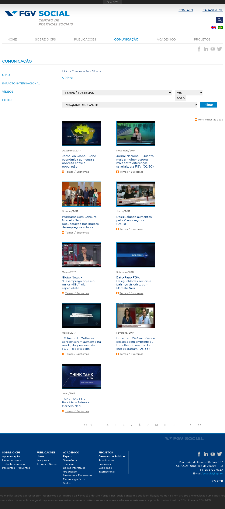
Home (12, 39)
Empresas (104, 464)
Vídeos (7, 91)
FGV (112, 2)
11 (165, 424)
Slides (66, 483)
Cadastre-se (212, 9)
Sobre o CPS (45, 39)
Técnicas (68, 464)
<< (85, 424)
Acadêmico (166, 39)
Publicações (85, 39)
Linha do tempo (12, 460)
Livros (40, 456)
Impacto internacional (21, 83)
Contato (186, 9)
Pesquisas (43, 460)
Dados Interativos (74, 467)
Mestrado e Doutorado (77, 475)
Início (65, 71)
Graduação (70, 471)
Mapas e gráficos (74, 479)
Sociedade (105, 467)
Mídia (6, 75)
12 (173, 424)
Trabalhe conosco (13, 464)
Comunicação (126, 39)
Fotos (7, 99)
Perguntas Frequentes (16, 467)
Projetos (202, 39)
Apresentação (11, 456)
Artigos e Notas (46, 464)
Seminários (70, 460)
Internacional (106, 471)
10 (156, 424)
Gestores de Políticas (111, 456)
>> (199, 424)
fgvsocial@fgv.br (212, 473)
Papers (67, 456)
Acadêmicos (106, 460)
